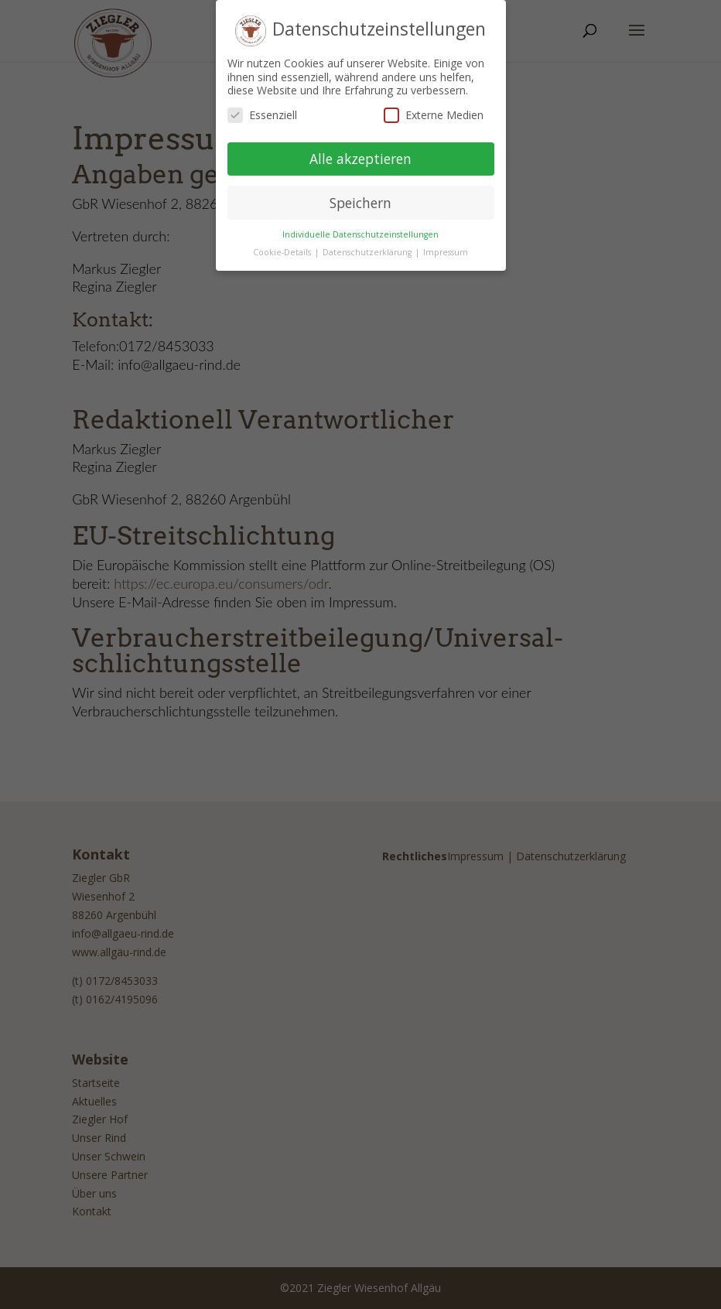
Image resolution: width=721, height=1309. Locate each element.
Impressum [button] (445, 246)
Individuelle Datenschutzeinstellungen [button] (360, 229)
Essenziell (262, 109)
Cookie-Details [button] (283, 246)
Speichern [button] (360, 196)
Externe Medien (434, 109)
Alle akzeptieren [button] (360, 153)
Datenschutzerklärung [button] (368, 246)
